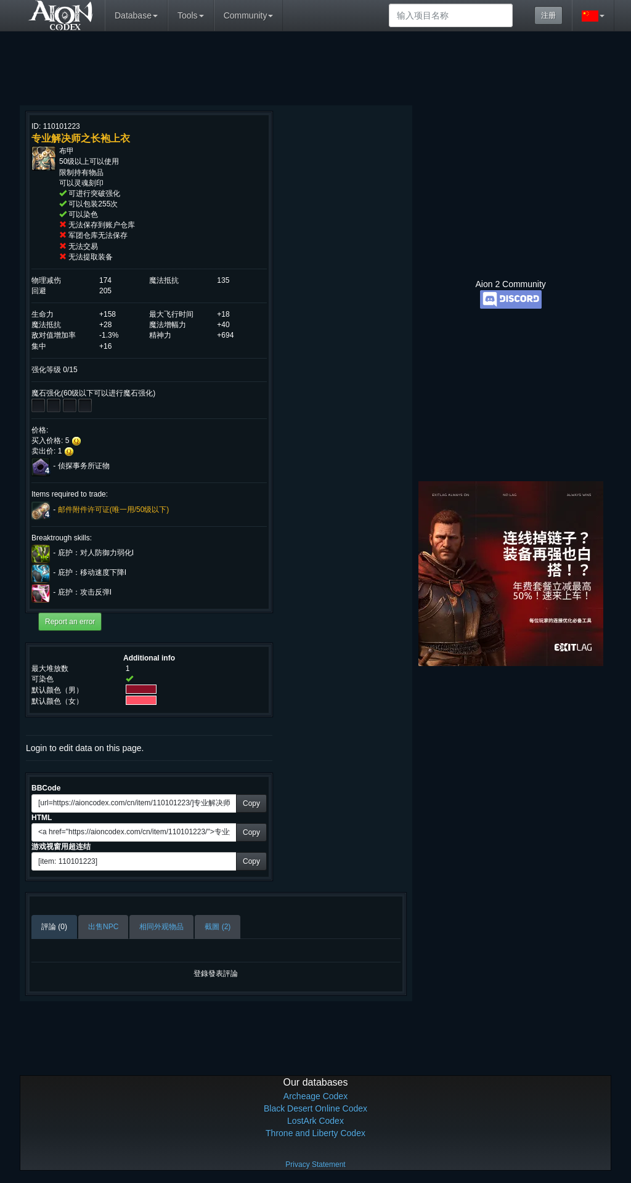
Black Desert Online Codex (315, 1108)
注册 (548, 15)
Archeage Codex (315, 1096)
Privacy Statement (315, 1164)
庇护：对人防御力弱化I (96, 552)
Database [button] (136, 15)
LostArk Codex (315, 1121)
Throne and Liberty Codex (315, 1133)
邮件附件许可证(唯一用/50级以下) (113, 509)
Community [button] (249, 15)
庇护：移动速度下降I (92, 572)
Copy (251, 803)
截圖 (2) (217, 926)
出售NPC (103, 926)
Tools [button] (190, 15)
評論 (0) (54, 926)
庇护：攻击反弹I (85, 592)
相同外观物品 (161, 926)
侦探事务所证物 (84, 466)
